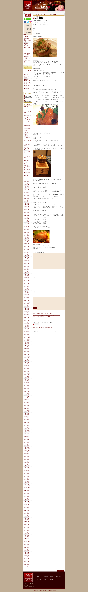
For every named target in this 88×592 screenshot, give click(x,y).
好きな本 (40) (26, 147)
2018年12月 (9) (26, 317)
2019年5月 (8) (26, 309)
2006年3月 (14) (26, 553)
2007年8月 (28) (26, 527)
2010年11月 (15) (27, 467)
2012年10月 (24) (27, 431)
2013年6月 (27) (26, 419)
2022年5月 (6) (26, 254)
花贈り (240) (26, 132)
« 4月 (25, 34)
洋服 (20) (25, 134)
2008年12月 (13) (27, 502)
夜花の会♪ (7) (26, 163)
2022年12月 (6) (26, 243)
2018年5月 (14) (26, 328)
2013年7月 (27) (26, 417)
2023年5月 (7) (26, 235)
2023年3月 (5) (26, 238)
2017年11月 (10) (27, 337)
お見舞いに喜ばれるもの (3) (27, 145)
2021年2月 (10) (26, 277)
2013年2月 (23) (26, 425)
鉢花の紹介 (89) (27, 138)
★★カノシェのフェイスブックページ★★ (41, 316)
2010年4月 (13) (26, 478)
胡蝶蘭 (26, 79)
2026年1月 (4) (26, 186)
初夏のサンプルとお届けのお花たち (27, 45)
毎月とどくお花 (28, 83)
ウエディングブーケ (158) (27, 112)
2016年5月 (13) (26, 365)
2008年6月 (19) (26, 512)
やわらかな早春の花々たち (27, 61)
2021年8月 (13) (26, 268)
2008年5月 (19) (26, 513)
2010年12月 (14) (27, 465)
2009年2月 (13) (26, 499)
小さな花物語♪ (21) (27, 172)
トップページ (27, 73)
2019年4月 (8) (26, 311)
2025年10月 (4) (26, 190)
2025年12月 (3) (26, 187)
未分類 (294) (26, 175)
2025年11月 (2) (26, 189)
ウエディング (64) (27, 114)
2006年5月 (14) (26, 550)
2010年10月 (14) (27, 468)
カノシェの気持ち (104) (27, 157)
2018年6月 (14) (26, 326)
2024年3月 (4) (26, 220)
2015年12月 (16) (27, 373)
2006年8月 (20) (26, 546)
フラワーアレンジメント (27, 108)
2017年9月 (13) (26, 340)
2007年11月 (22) (27, 522)
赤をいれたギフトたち (27, 63)
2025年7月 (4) (26, 195)
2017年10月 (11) (27, 339)
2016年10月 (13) (27, 357)
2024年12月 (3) (26, 206)
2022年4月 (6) (26, 255)
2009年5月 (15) (26, 495)
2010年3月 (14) (26, 479)
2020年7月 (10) (26, 288)
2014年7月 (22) (26, 399)
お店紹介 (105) (26, 135)
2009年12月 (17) (27, 484)
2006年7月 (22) (26, 547)
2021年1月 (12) (26, 278)
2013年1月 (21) (26, 427)
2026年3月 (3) (26, 183)
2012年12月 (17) (27, 428)
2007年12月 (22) (27, 521)
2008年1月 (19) (26, 519)
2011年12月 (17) (27, 447)
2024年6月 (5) (26, 215)
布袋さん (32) (26, 160)
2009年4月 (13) (26, 496)
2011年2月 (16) (26, 462)
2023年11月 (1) (26, 226)
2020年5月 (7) (26, 291)
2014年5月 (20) (26, 402)
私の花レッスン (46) (27, 140)
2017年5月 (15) (26, 346)
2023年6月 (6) (26, 234)
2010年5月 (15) (26, 476)
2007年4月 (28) (26, 533)
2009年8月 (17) (26, 490)
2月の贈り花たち (27, 58)
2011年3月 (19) (26, 461)
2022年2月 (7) (26, 258)
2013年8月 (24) (26, 416)
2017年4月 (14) (26, 348)
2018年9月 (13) (26, 322)
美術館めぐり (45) (27, 125)
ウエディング (27, 82)
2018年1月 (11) (26, 334)
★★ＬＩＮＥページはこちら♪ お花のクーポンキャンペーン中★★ (46, 315)
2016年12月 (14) (27, 354)
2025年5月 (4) (26, 198)
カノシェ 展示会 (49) (27, 152)
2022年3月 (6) (26, 257)
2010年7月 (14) (26, 473)
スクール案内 (27, 85)
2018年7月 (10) (26, 325)
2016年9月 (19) (26, 359)
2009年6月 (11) (26, 493)
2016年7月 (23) (26, 362)
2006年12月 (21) (27, 539)
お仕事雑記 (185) (27, 137)
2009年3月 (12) (26, 498)
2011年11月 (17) (27, 448)
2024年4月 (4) (26, 218)
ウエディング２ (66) (27, 115)
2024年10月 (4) (26, 209)
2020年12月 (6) (26, 280)
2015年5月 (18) (26, 383)
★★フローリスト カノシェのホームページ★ (42, 327)
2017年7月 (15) (26, 343)
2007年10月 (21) (27, 524)
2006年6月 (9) (26, 549)
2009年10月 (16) (27, 487)
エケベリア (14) (27, 169)
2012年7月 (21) (26, 436)
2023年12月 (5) (26, 224)
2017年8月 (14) (26, 342)
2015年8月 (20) (26, 379)
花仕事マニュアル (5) (27, 154)
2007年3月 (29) (26, 535)
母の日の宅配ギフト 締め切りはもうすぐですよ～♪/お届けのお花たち (28, 40)
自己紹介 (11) (26, 106)
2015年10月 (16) (27, 376)
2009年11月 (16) (27, 485)
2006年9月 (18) (26, 544)
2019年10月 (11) (27, 302)
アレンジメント (28, 74)
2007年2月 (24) (26, 536)
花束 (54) (25, 170)
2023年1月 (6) (26, 241)
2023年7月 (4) (26, 232)
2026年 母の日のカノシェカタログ (27, 54)
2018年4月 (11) (26, 329)
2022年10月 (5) (26, 246)
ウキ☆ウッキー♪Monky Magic (59, 331)
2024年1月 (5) (26, 223)
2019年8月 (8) (26, 305)
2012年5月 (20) (26, 439)
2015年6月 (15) (26, 382)
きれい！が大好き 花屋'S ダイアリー (42, 590)
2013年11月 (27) (27, 411)
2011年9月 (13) (26, 451)
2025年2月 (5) (26, 203)
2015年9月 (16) (26, 377)
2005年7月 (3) (26, 566)
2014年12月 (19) (27, 391)
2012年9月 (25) (26, 433)
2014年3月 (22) (26, 405)
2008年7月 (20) (26, 510)
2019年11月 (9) (26, 300)
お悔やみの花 (27, 80)
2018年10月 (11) (27, 320)
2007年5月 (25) (26, 532)
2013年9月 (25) (26, 414)
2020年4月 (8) (26, 292)
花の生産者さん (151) (27, 149)
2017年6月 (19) (26, 345)
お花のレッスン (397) (27, 122)
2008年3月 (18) (26, 516)
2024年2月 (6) (26, 221)
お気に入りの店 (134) (27, 131)
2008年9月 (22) (26, 507)
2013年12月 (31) (27, 410)
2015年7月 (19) (26, 380)
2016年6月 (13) (26, 363)
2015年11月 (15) (27, 374)
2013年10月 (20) (27, 413)
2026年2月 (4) (26, 184)
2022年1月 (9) (26, 260)
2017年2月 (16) (26, 351)
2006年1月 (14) (26, 556)
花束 (26, 77)
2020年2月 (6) (26, 295)
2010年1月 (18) (26, 482)
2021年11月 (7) (26, 263)
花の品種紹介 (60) (27, 128)
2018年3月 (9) (26, 331)
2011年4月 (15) (26, 459)
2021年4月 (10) (26, 274)
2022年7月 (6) (26, 251)
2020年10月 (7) (26, 283)
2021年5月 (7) (26, 272)
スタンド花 (27, 76)
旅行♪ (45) (26, 162)
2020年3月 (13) (26, 294)
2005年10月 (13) (27, 561)
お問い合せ (27, 88)
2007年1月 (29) (26, 538)
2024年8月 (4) (26, 212)
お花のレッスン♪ (35, 331)
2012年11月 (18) (27, 430)
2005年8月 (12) (26, 564)
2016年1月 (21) (26, 371)
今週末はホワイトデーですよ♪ (27, 57)
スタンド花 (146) (27, 119)
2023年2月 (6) (26, 240)
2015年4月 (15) (26, 385)
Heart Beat (26, 43)
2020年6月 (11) (26, 289)
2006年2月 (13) (26, 555)
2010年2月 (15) (26, 481)
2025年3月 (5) (26, 201)
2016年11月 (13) (27, 356)
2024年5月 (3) (26, 217)
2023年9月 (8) (26, 229)
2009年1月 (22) (26, 501)
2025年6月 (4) (26, 197)
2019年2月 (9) (26, 314)
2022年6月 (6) (26, 252)
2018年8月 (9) (26, 323)
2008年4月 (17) (26, 515)
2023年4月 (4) (26, 237)
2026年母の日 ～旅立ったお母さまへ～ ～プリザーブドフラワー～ (28, 51)
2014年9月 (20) (26, 396)
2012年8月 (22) (26, 434)
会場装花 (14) (26, 165)
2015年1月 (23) (26, 390)
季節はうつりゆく (27, 47)
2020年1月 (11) (26, 297)
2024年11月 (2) (26, 207)
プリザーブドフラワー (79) (27, 118)
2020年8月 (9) (26, 286)
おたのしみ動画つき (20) (27, 167)
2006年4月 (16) (26, 552)
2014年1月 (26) (26, 408)
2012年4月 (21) (26, 441)
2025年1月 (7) (26, 204)
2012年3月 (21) (26, 442)
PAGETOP (61, 570)
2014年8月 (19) (26, 397)
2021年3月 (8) (26, 275)
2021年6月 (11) (26, 271)
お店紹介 (45, 579)
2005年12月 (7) (26, 558)
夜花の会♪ (38, 16)
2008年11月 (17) (27, 504)
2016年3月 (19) (26, 368)
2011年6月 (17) (26, 456)
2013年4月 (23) (26, 422)
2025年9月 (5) (26, 192)
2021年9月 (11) (26, 266)
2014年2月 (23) (26, 407)
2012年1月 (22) (26, 445)
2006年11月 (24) (27, 541)
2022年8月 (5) (26, 249)
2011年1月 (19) (26, 464)
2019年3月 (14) (26, 312)
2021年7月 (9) (26, 269)
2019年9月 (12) (26, 303)
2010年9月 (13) (26, 470)
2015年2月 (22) (26, 388)
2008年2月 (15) (26, 518)
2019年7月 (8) (26, 306)
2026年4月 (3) (26, 181)
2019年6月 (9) (26, 308)
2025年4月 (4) (26, 200)
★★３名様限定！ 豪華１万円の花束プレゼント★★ (43, 313)
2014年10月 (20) (27, 394)
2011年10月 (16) (27, 450)
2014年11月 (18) (27, 393)
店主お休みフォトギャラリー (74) (27, 142)
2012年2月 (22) (26, 444)
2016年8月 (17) (26, 360)
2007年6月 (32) (26, 530)
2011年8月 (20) (26, 453)
